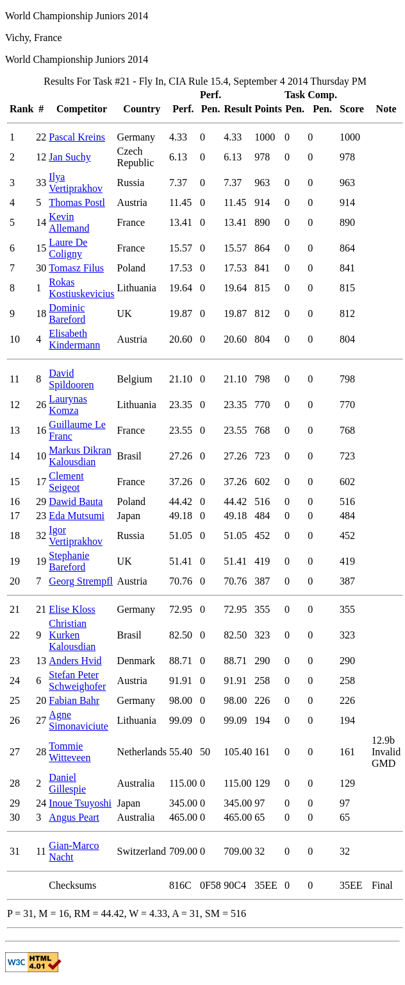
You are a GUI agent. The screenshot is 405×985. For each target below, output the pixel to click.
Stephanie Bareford (69, 561)
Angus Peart (74, 817)
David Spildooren (71, 379)
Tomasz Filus (76, 267)
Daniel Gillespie (67, 783)
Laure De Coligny (68, 248)
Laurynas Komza (68, 404)
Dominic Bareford (67, 313)
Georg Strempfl (81, 581)
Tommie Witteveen (69, 752)
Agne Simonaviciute (78, 720)
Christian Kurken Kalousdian (72, 635)
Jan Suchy (69, 156)
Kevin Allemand (69, 222)
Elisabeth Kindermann (74, 339)
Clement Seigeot (66, 481)
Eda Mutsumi (76, 515)
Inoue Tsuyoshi (80, 803)
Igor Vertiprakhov (76, 535)
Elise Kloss (72, 609)
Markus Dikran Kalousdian (80, 456)
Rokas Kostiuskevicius (81, 288)
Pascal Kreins (77, 137)
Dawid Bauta (76, 501)
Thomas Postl (77, 202)
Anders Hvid (75, 660)
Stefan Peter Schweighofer (77, 680)
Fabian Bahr (74, 700)
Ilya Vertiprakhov (76, 182)
